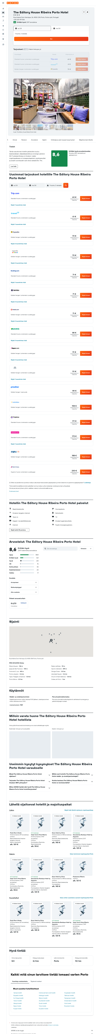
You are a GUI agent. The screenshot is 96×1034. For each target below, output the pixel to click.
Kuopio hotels (17, 1008)
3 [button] (64, 46)
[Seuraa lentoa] (3, 30)
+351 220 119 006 (19, 19)
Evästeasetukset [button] (14, 491)
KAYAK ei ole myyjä (52, 1030)
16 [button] (45, 55)
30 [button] (45, 64)
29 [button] (40, 64)
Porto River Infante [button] (15, 833)
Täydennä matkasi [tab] (36, 981)
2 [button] (60, 46)
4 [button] (22, 50)
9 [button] (60, 50)
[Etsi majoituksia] (3, 12)
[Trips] (3, 39)
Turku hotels (42, 1006)
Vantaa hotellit (18, 993)
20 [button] (31, 59)
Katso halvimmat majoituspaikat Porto (81, 854)
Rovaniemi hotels (69, 1006)
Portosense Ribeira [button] (79, 877)
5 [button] (73, 46)
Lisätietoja (87, 482)
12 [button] (27, 55)
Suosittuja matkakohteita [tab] (20, 981)
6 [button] (31, 50)
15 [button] (40, 55)
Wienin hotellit (43, 998)
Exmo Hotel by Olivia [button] (58, 833)
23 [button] (45, 59)
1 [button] (40, 46)
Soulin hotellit (43, 1003)
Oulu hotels (67, 1003)
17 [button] (18, 59)
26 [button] (27, 64)
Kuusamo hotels (43, 1008)
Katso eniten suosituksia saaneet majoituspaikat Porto (76, 898)
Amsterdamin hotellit (70, 1001)
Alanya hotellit (18, 1003)
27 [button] (31, 64)
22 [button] (40, 59)
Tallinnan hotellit (69, 995)
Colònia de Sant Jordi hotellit (47, 993)
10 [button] (18, 55)
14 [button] (36, 55)
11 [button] (22, 55)
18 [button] (22, 59)
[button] (3, 3)
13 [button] (31, 55)
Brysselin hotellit (18, 995)
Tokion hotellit (18, 1001)
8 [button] (40, 50)
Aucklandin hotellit (44, 1001)
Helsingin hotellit (44, 995)
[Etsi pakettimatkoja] (3, 20)
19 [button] (27, 59)
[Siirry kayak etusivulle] (12, 3)
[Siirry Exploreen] (3, 26)
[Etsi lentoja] (3, 9)
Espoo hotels (17, 1006)
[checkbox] (18, 605)
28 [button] (36, 64)
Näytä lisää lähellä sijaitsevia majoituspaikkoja (78, 810)
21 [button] (36, 59)
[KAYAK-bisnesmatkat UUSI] (3, 34)
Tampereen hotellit (69, 998)
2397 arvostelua (31, 22)
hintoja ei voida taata (53, 1025)
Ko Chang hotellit (18, 998)
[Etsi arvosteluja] (62, 548)
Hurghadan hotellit (69, 993)
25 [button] (22, 64)
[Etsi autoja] (3, 16)
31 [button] (18, 68)
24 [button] (18, 64)
